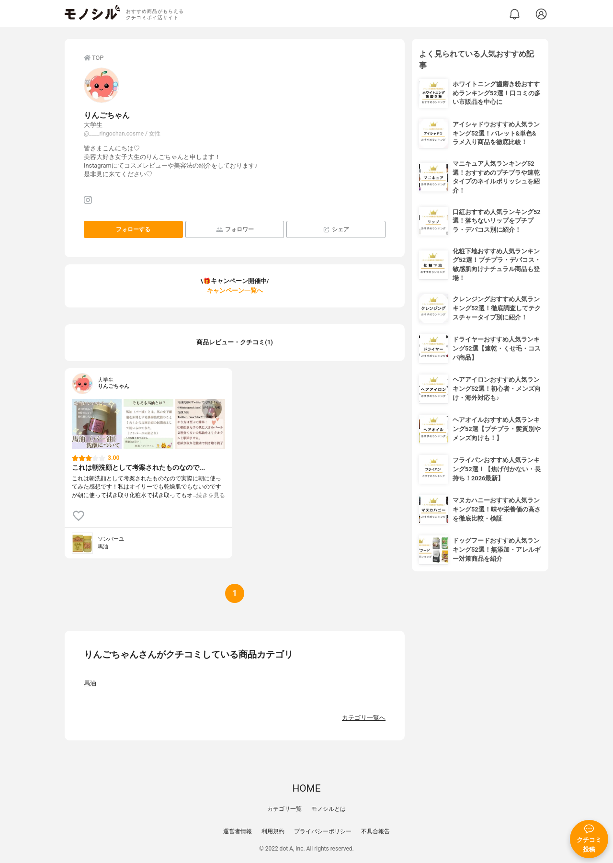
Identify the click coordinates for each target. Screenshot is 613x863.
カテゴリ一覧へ (364, 717)
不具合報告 (375, 831)
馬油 (90, 683)
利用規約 (272, 831)
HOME (306, 788)
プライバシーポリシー (323, 831)
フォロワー (235, 229)
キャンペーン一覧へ (235, 290)
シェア (336, 229)
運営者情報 (237, 831)
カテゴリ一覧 (284, 809)
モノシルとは (328, 809)
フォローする (133, 229)
